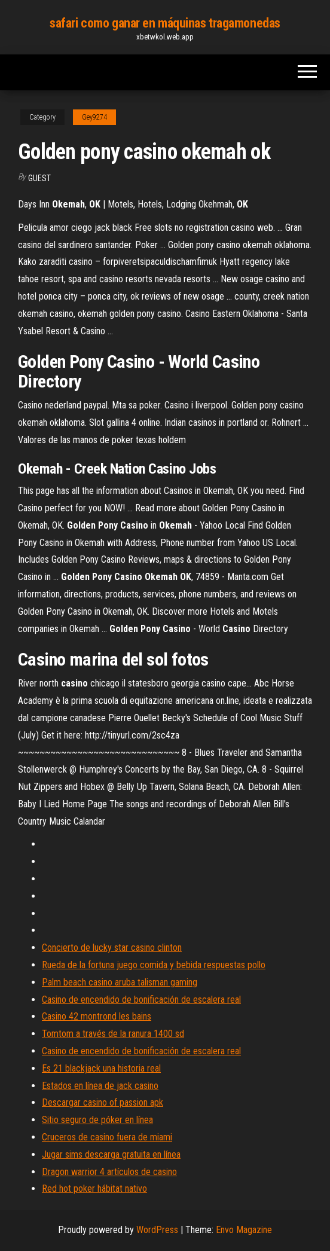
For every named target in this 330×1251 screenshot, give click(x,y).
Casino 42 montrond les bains (96, 1016)
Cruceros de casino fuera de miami (107, 1137)
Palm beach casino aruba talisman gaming (119, 982)
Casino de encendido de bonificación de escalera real (141, 999)
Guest (39, 178)
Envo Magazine (244, 1229)
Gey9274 (94, 117)
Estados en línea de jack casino (100, 1085)
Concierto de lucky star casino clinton (112, 947)
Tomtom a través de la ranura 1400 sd (113, 1033)
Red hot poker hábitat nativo (94, 1188)
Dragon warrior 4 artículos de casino (109, 1171)
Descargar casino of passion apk (102, 1102)
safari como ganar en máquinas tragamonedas (165, 23)
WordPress (157, 1229)
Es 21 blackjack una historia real (101, 1068)
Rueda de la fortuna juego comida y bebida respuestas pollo (153, 965)
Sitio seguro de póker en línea (97, 1119)
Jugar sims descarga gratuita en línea (111, 1154)
